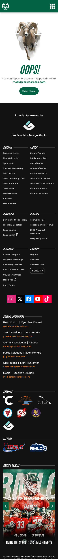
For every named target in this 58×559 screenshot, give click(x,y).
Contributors (37, 264)
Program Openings (13, 259)
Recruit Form (37, 220)
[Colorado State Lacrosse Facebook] (29, 299)
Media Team (9, 203)
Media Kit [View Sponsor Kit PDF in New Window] (8, 279)
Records (7, 198)
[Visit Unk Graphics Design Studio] (29, 125)
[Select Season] (37, 270)
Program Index (11, 153)
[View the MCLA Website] (14, 447)
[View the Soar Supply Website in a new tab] (44, 400)
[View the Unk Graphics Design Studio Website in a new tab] (8, 425)
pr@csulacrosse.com (14, 356)
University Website (12, 264)
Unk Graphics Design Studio (29, 135)
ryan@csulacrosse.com (15, 326)
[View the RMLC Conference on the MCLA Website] (38, 447)
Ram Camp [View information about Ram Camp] (9, 285)
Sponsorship (9, 230)
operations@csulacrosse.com (19, 366)
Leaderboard (10, 193)
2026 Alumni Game (40, 178)
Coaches (34, 259)
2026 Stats (8, 188)
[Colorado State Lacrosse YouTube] (38, 299)
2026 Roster (9, 173)
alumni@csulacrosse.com (17, 346)
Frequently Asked (39, 238)
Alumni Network (38, 188)
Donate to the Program (15, 220)
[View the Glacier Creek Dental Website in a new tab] (26, 400)
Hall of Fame (36, 163)
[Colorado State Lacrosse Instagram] (11, 299)
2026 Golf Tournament (42, 183)
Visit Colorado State (13, 269)
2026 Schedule (10, 183)
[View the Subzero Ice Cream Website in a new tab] (7, 413)
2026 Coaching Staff (14, 178)
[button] (52, 6)
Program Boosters (12, 225)
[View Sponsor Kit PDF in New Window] (17, 234)
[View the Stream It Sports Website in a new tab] (22, 413)
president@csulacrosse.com (18, 336)
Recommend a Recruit (42, 225)
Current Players (11, 254)
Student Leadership (13, 168)
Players (34, 254)
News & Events (10, 158)
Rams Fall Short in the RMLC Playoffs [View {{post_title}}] (29, 542)
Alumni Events (37, 153)
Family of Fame (38, 168)
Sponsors (8, 163)
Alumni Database (39, 193)
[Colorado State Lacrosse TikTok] (47, 299)
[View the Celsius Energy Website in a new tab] (8, 400)
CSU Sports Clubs (12, 275)
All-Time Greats (38, 173)
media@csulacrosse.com (29, 82)
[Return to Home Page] (5, 6)
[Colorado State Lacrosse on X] (20, 299)
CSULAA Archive (38, 158)
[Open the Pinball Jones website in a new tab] (36, 413)
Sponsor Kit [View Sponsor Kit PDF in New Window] (9, 235)
